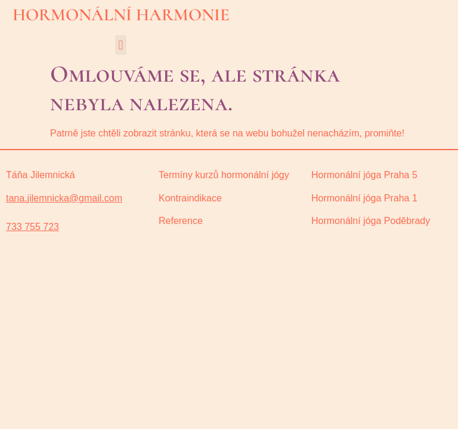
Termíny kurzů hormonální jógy (224, 175)
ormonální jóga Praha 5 (367, 175)
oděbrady (370, 221)
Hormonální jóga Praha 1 (364, 198)
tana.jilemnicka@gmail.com (64, 198)
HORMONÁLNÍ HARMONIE (121, 14)
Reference (181, 221)
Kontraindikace (190, 198)
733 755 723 (32, 227)
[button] (120, 45)
